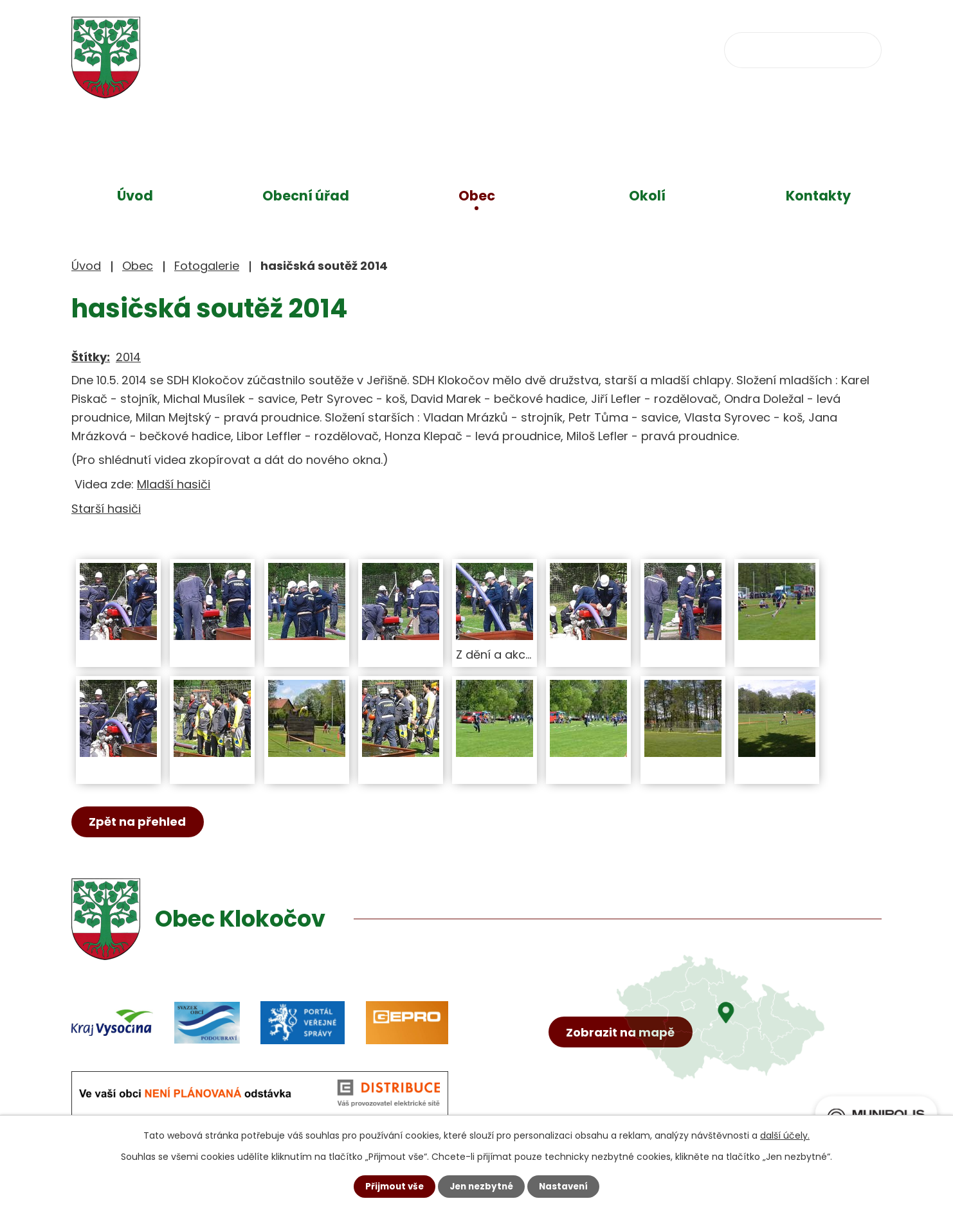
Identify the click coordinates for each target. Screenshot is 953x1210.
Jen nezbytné (481, 1186)
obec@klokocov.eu (601, 48)
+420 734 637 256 (449, 48)
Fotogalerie (206, 266)
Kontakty (818, 195)
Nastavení (566, 1186)
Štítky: (90, 357)
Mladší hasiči (173, 484)
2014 (128, 357)
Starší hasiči (106, 509)
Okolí (647, 195)
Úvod (135, 195)
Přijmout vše (391, 1186)
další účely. (785, 1134)
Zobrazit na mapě (622, 1050)
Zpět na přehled (139, 822)
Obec (476, 195)
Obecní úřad (305, 195)
